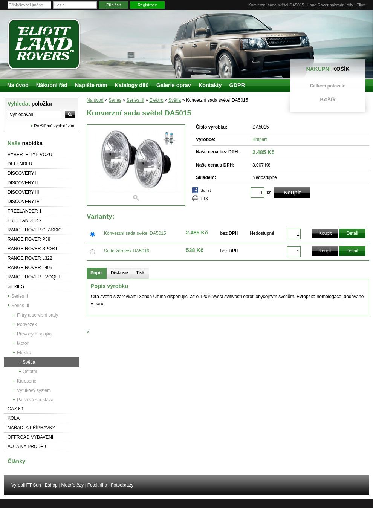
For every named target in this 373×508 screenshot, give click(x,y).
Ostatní (30, 371)
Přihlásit (113, 5)
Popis (96, 272)
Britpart (259, 139)
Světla (29, 362)
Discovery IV (24, 201)
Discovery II (23, 182)
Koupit (325, 233)
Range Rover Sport (33, 248)
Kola (14, 418)
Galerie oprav (173, 85)
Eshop (51, 485)
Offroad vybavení (30, 437)
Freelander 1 (25, 211)
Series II (19, 296)
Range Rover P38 (29, 239)
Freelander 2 (25, 220)
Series (16, 286)
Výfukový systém (34, 390)
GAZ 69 (15, 409)
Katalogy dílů (132, 85)
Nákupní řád (51, 85)
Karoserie (26, 381)
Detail (352, 233)
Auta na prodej (27, 446)
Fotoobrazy (122, 485)
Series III (20, 305)
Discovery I (22, 173)
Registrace (147, 5)
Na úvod (95, 100)
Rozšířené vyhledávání (54, 126)
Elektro (24, 352)
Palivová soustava (35, 399)
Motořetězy (72, 485)
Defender (20, 164)
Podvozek (27, 324)
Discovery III (23, 192)
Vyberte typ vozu (30, 154)
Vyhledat (30, 104)
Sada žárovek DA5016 (126, 251)
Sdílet (205, 190)
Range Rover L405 (30, 267)
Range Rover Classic (34, 230)
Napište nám (91, 85)
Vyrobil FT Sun (26, 485)
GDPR (237, 85)
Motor (23, 343)
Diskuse (119, 272)
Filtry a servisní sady (37, 315)
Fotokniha (97, 485)
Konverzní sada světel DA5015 (135, 233)
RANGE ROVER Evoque (34, 277)
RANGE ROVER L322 (30, 258)
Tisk (204, 198)
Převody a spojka (34, 334)
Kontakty (210, 85)
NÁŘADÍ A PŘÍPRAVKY (31, 427)
